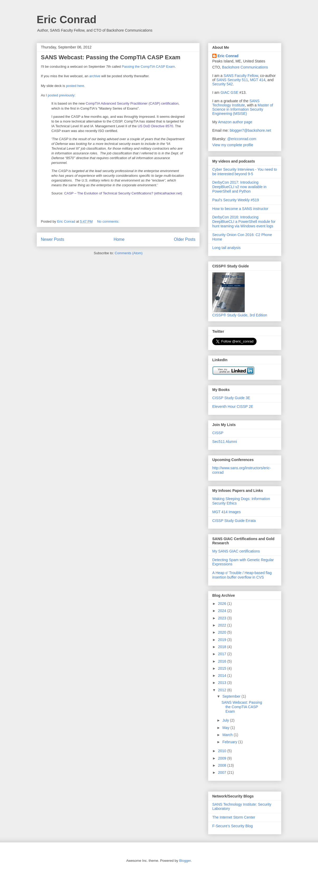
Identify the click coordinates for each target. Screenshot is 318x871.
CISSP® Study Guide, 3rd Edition (239, 313)
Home (119, 239)
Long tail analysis (226, 248)
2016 (222, 661)
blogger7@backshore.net (250, 130)
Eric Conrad (67, 19)
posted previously (61, 95)
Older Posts (184, 239)
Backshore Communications (245, 67)
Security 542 (222, 84)
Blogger (185, 861)
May (226, 728)
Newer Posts (52, 239)
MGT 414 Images (226, 512)
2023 (222, 618)
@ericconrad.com (241, 139)
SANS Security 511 (232, 80)
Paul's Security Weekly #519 (235, 200)
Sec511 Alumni (224, 441)
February (230, 742)
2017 (222, 654)
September (231, 696)
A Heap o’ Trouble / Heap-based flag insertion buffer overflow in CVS (242, 575)
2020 (222, 632)
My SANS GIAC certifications (236, 551)
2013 (222, 683)
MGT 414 (257, 80)
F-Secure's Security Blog (232, 826)
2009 (222, 758)
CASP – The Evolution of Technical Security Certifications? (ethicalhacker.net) (123, 193)
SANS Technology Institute (235, 103)
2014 (222, 675)
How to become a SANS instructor (240, 209)
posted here (75, 86)
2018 (222, 647)
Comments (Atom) (128, 253)
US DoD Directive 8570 (155, 126)
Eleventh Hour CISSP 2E (232, 406)
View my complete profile (232, 145)
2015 (222, 668)
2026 (222, 603)
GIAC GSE (229, 92)
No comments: (108, 221)
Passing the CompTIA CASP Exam (148, 66)
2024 (222, 611)
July (226, 720)
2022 (222, 625)
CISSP (217, 433)
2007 (222, 772)
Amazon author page (235, 122)
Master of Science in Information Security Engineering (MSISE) (242, 109)
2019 (222, 640)
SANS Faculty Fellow (241, 76)
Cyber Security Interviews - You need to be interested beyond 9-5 (244, 171)
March (228, 735)
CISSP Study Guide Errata (234, 520)
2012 (222, 690)
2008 (222, 765)
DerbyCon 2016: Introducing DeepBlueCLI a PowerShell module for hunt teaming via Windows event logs (244, 221)
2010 (222, 751)
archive (94, 76)
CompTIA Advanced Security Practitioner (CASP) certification (132, 103)
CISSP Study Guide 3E (231, 398)
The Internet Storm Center (233, 817)
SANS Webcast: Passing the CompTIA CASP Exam (110, 57)
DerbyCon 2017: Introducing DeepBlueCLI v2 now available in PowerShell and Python (239, 186)
